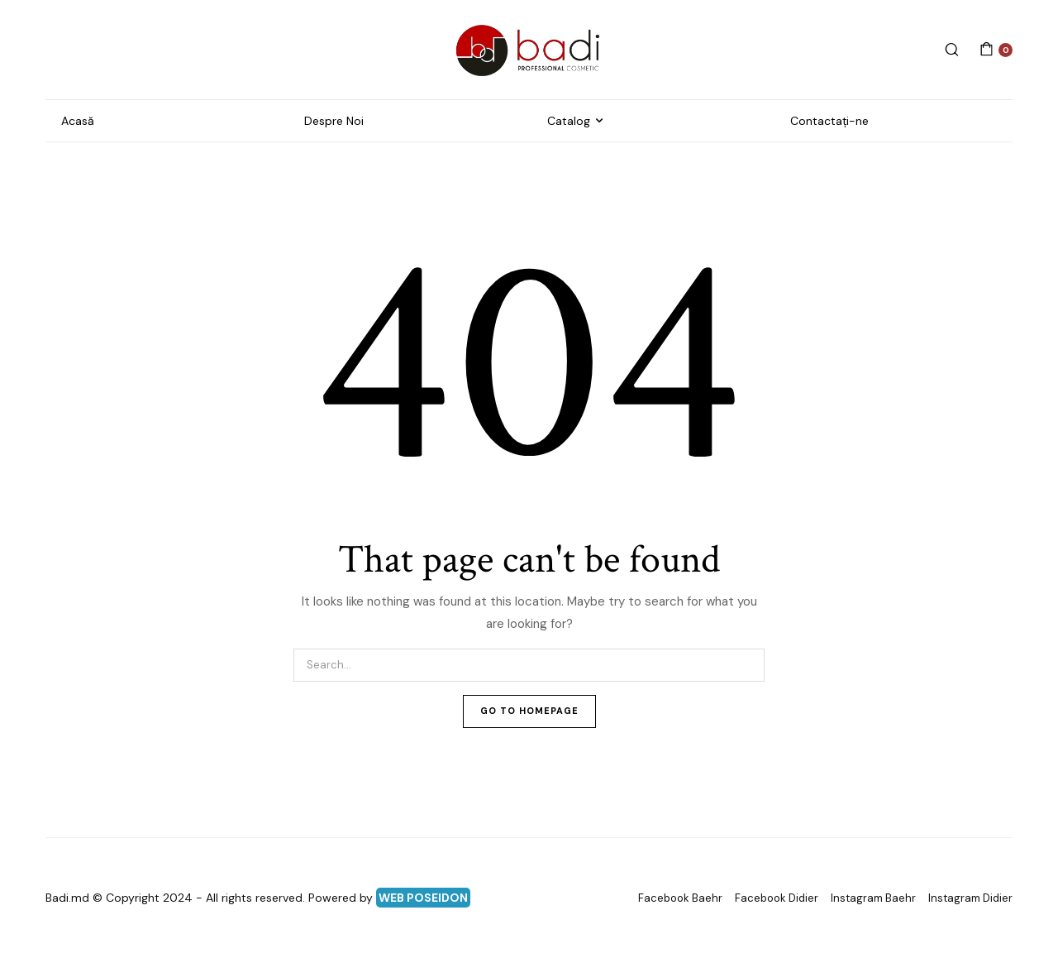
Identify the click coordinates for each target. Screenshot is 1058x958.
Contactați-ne (829, 120)
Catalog (568, 120)
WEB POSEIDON (423, 897)
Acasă (77, 120)
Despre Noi (334, 120)
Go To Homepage (529, 710)
